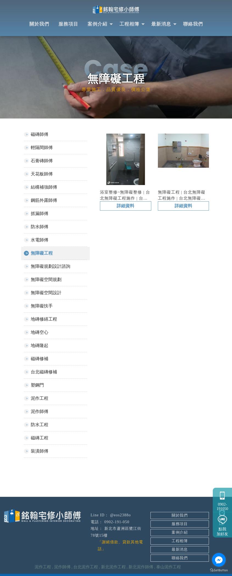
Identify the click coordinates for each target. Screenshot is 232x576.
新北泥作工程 (113, 567)
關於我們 (39, 24)
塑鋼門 (37, 385)
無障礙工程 (42, 253)
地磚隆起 (39, 346)
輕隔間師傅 (42, 148)
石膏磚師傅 (42, 161)
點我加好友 (222, 524)
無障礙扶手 (42, 306)
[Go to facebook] (219, 560)
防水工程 (39, 425)
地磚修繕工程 (44, 319)
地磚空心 (39, 332)
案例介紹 (97, 24)
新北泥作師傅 (140, 567)
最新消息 (161, 24)
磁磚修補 (39, 359)
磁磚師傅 (39, 135)
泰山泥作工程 (168, 567)
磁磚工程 (39, 438)
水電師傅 (39, 240)
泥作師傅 (39, 412)
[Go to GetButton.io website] (219, 570)
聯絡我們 (193, 24)
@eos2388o (120, 516)
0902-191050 (222, 498)
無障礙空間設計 (46, 293)
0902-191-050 (116, 522)
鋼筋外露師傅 (44, 201)
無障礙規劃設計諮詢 (50, 266)
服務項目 (68, 24)
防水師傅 (39, 227)
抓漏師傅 (39, 214)
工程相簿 (129, 24)
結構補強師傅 (44, 187)
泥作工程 (39, 398)
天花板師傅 (42, 174)
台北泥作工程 (85, 567)
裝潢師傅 (39, 451)
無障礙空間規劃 (46, 280)
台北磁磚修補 (44, 372)
